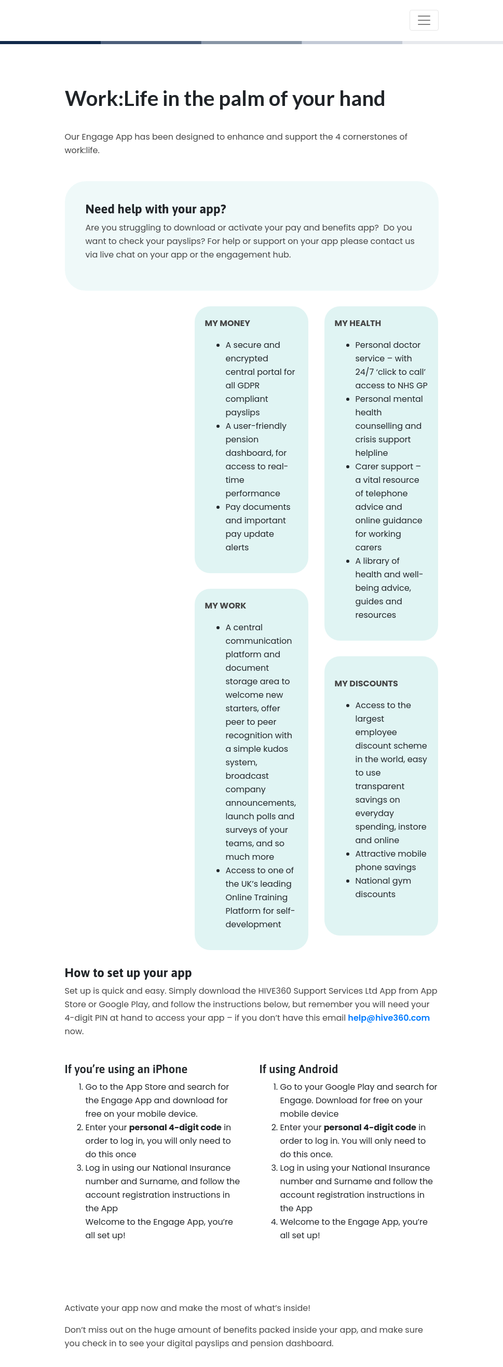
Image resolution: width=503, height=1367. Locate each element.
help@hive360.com (389, 1018)
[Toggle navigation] (424, 20)
